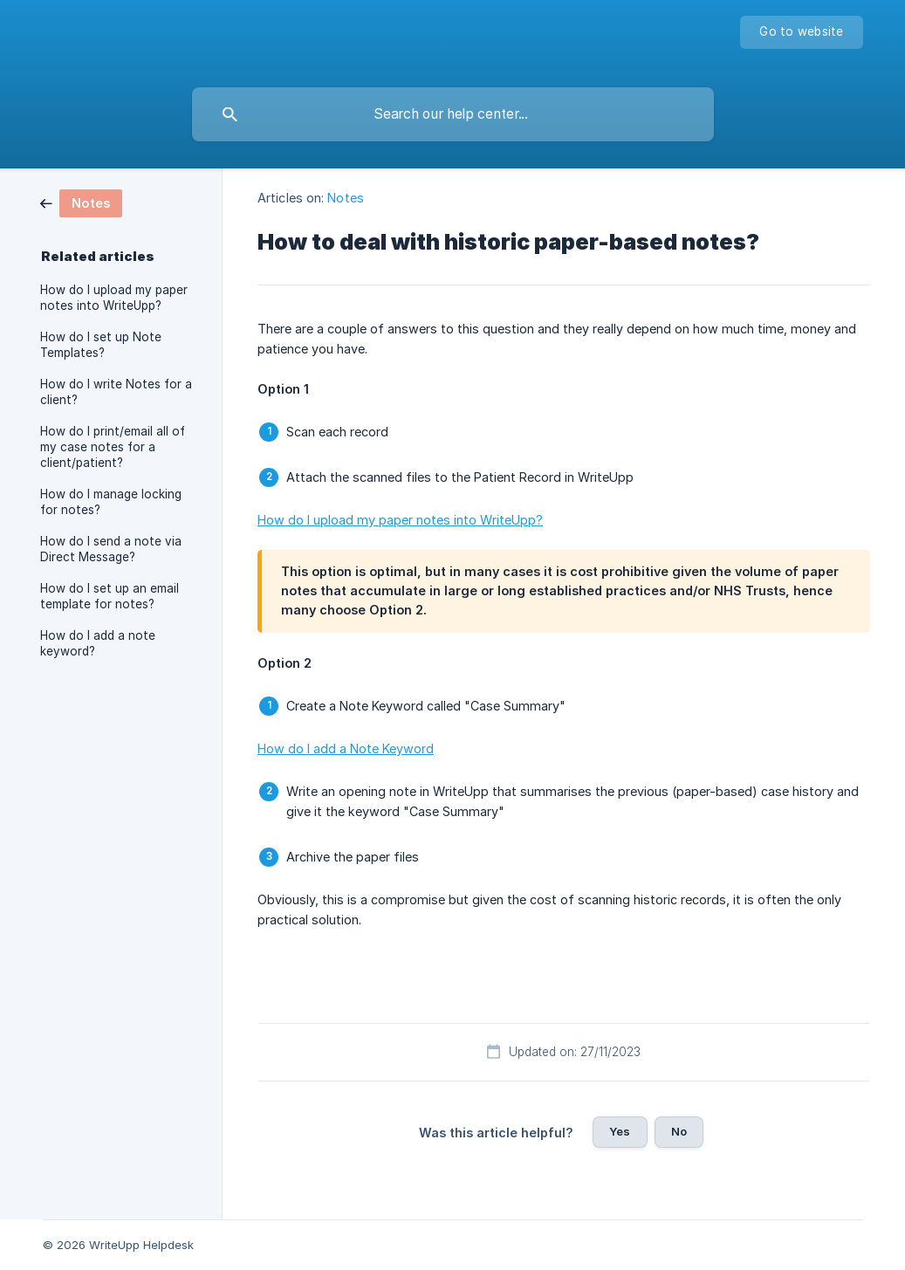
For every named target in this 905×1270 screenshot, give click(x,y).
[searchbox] (453, 114)
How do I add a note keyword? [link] (97, 643)
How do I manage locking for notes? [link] (111, 502)
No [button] (679, 1131)
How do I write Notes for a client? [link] (116, 392)
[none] (801, 32)
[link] (81, 202)
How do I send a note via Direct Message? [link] (111, 549)
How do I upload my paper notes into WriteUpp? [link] (114, 297)
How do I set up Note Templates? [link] (100, 345)
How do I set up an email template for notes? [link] (109, 596)
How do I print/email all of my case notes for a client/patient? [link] (112, 447)
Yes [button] (619, 1131)
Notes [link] (345, 197)
